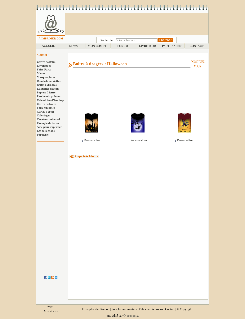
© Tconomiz (131, 315)
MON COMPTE (98, 45)
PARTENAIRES (172, 45)
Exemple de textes (48, 123)
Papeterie (43, 134)
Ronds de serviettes (48, 81)
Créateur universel (48, 119)
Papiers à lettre (46, 92)
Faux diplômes (46, 107)
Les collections (46, 130)
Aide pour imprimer (49, 126)
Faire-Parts (44, 69)
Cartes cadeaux (46, 104)
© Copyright (184, 309)
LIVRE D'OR (147, 45)
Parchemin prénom (48, 96)
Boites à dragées (47, 84)
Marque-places (46, 77)
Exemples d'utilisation (95, 309)
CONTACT (197, 45)
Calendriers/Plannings (50, 100)
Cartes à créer (45, 111)
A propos (157, 309)
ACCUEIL (48, 45)
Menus (41, 73)
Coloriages (43, 115)
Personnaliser (92, 140)
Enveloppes (44, 65)
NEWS (73, 45)
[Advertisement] (137, 24)
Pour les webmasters (124, 309)
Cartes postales (46, 61)
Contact (170, 309)
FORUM (122, 45)
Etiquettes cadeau (48, 88)
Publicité (144, 309)
